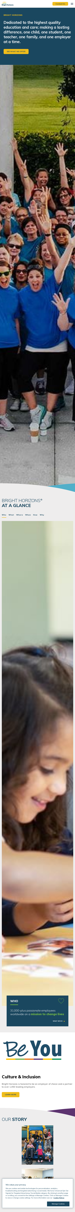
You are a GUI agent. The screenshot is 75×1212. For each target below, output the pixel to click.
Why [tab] (42, 515)
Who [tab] (4, 515)
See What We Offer (16, 51)
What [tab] (11, 515)
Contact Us (60, 4)
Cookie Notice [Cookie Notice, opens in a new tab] (58, 1198)
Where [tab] (19, 515)
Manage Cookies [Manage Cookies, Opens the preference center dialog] (58, 1204)
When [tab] (28, 515)
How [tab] (35, 515)
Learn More (10, 1094)
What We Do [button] (58, 1021)
